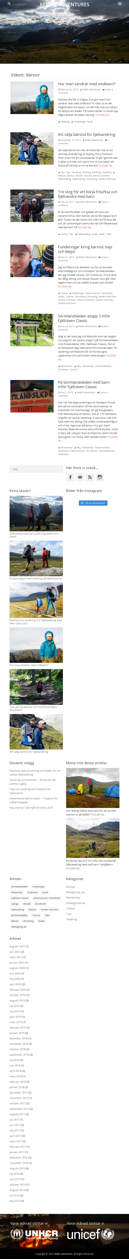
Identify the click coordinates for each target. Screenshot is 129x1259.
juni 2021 (15, 952)
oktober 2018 (18, 1049)
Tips (63, 172)
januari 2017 (17, 1152)
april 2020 (15, 984)
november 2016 (19, 1163)
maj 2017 (15, 1130)
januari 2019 (17, 1033)
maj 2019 (15, 1011)
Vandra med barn (107, 178)
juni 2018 (15, 1065)
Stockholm (40, 903)
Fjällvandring (64, 178)
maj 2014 (15, 1201)
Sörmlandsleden (103, 366)
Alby (79, 366)
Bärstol (70, 175)
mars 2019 (16, 1022)
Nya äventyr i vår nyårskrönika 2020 (31, 807)
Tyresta (70, 296)
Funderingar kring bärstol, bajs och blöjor (85, 249)
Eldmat (14, 920)
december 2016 (19, 1157)
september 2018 (19, 1054)
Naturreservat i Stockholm (98, 293)
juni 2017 (15, 1125)
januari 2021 (17, 962)
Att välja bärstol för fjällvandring (86, 134)
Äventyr (70, 887)
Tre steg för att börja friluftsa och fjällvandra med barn (88, 194)
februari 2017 (18, 1146)
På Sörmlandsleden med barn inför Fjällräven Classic (84, 384)
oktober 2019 (18, 995)
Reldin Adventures (64, 4)
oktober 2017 (18, 1103)
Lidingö (15, 903)
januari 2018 (17, 1087)
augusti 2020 (17, 968)
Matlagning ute (19, 926)
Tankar (64, 234)
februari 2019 (18, 1027)
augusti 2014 (17, 1190)
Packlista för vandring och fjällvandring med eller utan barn (36, 621)
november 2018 (19, 1044)
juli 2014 (14, 1195)
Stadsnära (63, 369)
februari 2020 (18, 989)
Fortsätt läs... (98, 814)
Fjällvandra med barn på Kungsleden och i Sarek (34, 535)
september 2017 (19, 1109)
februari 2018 (18, 1081)
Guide (90, 121)
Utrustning (91, 178)
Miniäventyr (66, 366)
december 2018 (19, 1038)
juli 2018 (14, 1060)
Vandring (65, 121)
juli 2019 (14, 1006)
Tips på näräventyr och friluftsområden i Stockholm (34, 708)
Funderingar (80, 121)
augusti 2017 (17, 1114)
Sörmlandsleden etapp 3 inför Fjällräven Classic (84, 318)
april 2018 (15, 1071)
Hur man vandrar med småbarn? (86, 83)
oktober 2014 (18, 1184)
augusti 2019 (17, 1000)
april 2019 (15, 1017)
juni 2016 (15, 1179)
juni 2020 (15, 973)
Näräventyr (88, 366)
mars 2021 (16, 957)
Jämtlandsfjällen (19, 915)
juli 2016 (14, 1174)
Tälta (108, 234)
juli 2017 (14, 1119)
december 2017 (19, 1092)
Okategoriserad (75, 903)
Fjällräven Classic (20, 898)
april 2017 (15, 1136)
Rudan (61, 296)
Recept (26, 903)
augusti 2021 (17, 946)
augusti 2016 (17, 1168)
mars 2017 (16, 1141)
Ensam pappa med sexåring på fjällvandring (36, 578)
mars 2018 (16, 1076)
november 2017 (19, 1098)
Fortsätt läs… (103, 115)
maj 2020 (15, 979)
